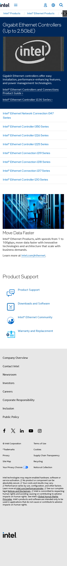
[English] (53, 5)
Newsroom (9, 374)
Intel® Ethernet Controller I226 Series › (27, 100)
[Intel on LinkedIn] (22, 431)
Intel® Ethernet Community (35, 317)
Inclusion (8, 408)
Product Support (29, 290)
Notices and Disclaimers (19, 491)
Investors (8, 383)
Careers (8, 391)
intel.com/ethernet (33, 255)
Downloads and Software (34, 303)
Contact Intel (11, 366)
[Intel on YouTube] (31, 431)
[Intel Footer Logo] (10, 535)
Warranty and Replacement (35, 331)
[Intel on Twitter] (13, 431)
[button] (33, 226)
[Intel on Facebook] (4, 431)
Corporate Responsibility (18, 400)
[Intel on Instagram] (40, 431)
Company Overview (15, 358)
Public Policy (11, 417)
